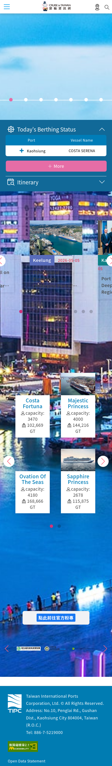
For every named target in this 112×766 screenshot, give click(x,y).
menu (6, 6)
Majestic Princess (32, 405)
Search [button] (107, 7)
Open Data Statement (27, 761)
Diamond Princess (78, 405)
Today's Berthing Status (41, 129)
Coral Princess (78, 478)
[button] (21, 311)
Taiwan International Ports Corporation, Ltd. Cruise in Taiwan (15, 703)
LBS (97, 7)
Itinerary (22, 182)
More (59, 166)
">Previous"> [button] (6, 648)
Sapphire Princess (32, 481)
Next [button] (103, 461)
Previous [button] (9, 461)
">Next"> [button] (105, 648)
